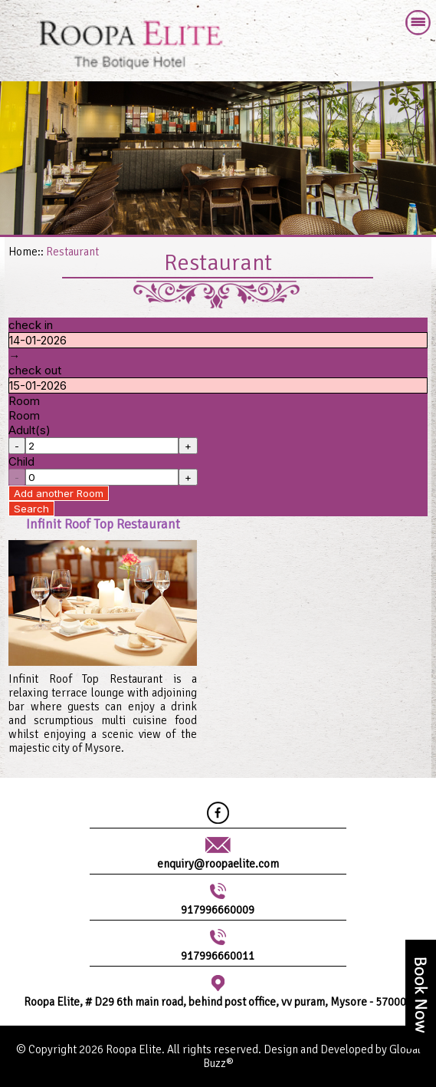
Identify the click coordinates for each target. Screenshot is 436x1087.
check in (30, 325)
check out (34, 370)
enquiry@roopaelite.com (218, 864)
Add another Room (58, 493)
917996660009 (217, 910)
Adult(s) (29, 430)
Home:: (26, 252)
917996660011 (217, 956)
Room (24, 401)
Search (31, 508)
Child (21, 461)
